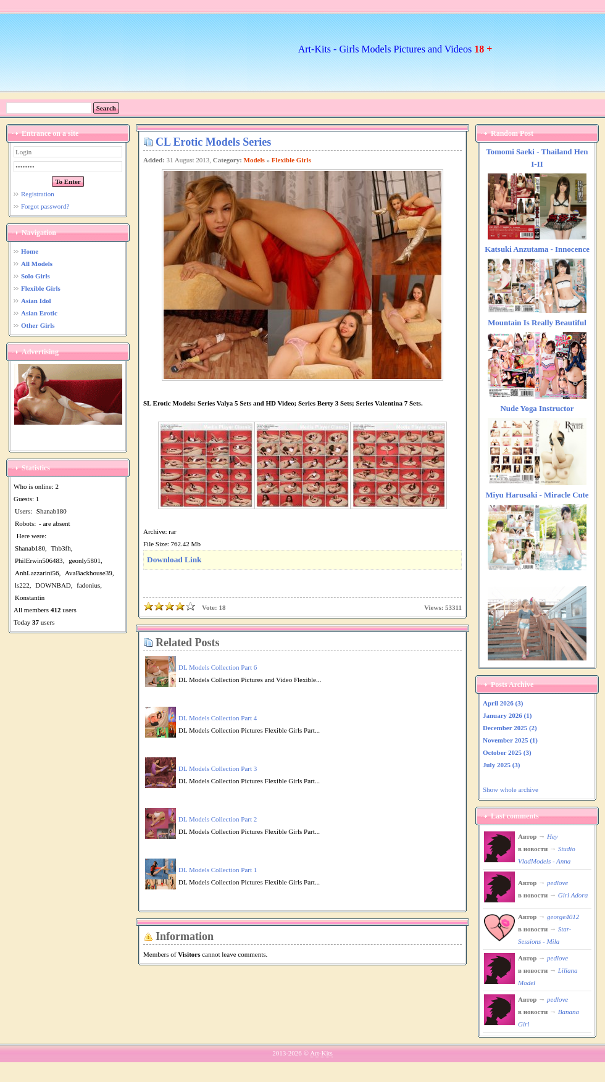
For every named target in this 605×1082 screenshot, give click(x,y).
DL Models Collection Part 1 (217, 869)
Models (254, 160)
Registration (37, 194)
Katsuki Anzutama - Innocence (537, 249)
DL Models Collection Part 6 (217, 667)
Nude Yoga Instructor (537, 408)
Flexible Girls (291, 160)
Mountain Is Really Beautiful (537, 322)
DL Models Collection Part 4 (217, 718)
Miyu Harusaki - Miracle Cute (536, 495)
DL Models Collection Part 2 (217, 819)
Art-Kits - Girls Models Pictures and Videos (395, 49)
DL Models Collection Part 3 (217, 768)
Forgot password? (45, 206)
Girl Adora (573, 895)
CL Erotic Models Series (213, 142)
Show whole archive (510, 789)
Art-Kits (321, 1053)
